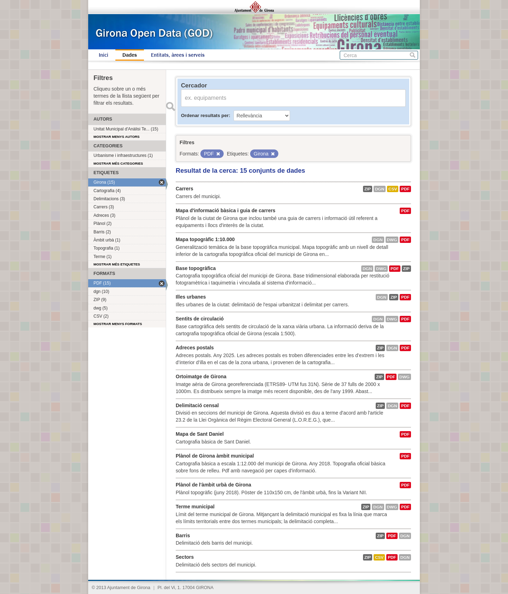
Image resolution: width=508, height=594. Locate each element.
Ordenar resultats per (205, 115)
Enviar (170, 106)
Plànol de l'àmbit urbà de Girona (213, 485)
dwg (392, 239)
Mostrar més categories (118, 163)
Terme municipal (195, 506)
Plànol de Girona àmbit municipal (215, 456)
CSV (392, 188)
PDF (405, 188)
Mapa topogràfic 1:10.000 (205, 239)
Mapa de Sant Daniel (200, 434)
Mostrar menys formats (117, 324)
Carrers (184, 188)
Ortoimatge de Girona (201, 376)
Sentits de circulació (200, 319)
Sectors (185, 557)
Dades (129, 55)
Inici (103, 55)
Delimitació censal (197, 405)
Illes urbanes (191, 297)
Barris (183, 535)
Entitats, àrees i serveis (178, 55)
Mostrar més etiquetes (116, 264)
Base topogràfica (196, 268)
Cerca (413, 55)
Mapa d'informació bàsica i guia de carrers (226, 210)
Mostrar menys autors (116, 137)
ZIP (367, 188)
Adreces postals (195, 347)
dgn (379, 188)
